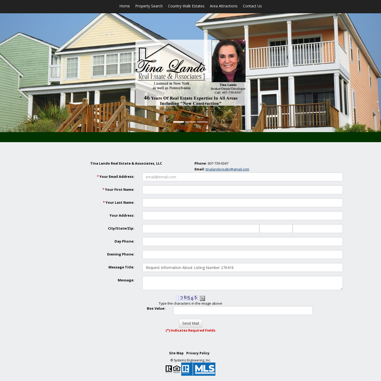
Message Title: (121, 267)
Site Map (176, 353)
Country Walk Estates (186, 5)
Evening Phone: (120, 254)
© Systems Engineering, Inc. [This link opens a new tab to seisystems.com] (190, 360)
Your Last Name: (118, 202)
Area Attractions (224, 5)
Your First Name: (118, 189)
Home (124, 5)
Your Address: (122, 215)
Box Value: (156, 308)
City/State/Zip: (121, 228)
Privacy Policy (198, 353)
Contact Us (252, 5)
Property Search (149, 5)
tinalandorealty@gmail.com (227, 169)
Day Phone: (124, 241)
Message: (126, 280)
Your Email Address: (115, 176)
